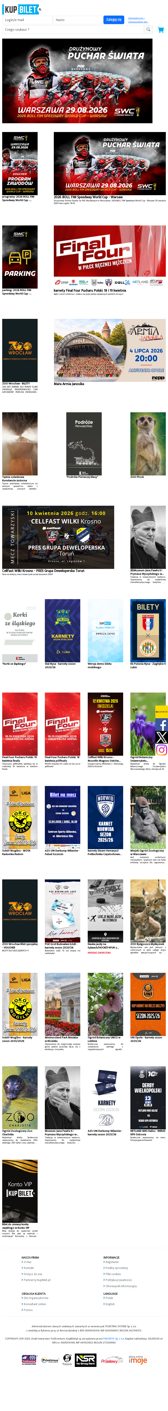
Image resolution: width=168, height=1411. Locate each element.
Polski (109, 1297)
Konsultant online (35, 1304)
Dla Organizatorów (36, 1297)
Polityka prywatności (119, 1279)
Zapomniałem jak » (138, 22)
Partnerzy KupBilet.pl (37, 1279)
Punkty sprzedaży (117, 1267)
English (110, 1304)
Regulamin (112, 1262)
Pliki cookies (113, 1274)
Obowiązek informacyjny (121, 1286)
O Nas (28, 1262)
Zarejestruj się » (136, 18)
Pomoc (28, 1310)
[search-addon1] (73, 29)
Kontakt (29, 1267)
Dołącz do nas (33, 1274)
